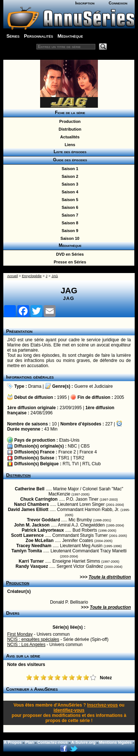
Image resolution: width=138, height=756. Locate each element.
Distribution (68, 129)
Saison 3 (68, 184)
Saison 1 (68, 168)
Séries (13, 36)
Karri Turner (31, 561)
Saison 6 (68, 207)
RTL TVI (71, 463)
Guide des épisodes (68, 159)
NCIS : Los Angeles (26, 644)
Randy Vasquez (31, 566)
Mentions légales (115, 742)
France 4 (88, 452)
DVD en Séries (69, 254)
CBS (85, 446)
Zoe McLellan (40, 540)
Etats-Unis (69, 440)
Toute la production (110, 607)
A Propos (13, 742)
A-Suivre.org (83, 742)
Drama (35, 386)
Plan (29, 742)
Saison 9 (68, 230)
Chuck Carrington (38, 499)
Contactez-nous (53, 742)
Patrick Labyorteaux (43, 530)
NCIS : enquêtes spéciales (33, 639)
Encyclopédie (32, 276)
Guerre (81, 386)
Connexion (118, 3)
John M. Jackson (32, 525)
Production (69, 121)
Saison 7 (68, 215)
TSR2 (78, 457)
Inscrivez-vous (102, 705)
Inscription (84, 3)
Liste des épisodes (68, 151)
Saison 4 (68, 192)
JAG (55, 276)
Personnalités (38, 36)
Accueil (12, 276)
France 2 (67, 452)
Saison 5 (68, 199)
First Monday (19, 634)
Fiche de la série (69, 112)
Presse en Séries (69, 262)
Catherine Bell (30, 488)
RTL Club (91, 463)
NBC (72, 446)
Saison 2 (68, 176)
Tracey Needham (33, 545)
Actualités (68, 137)
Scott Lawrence (27, 535)
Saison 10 (68, 238)
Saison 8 (68, 223)
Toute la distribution (110, 577)
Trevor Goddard (43, 519)
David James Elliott (28, 509)
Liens (69, 144)
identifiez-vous (68, 710)
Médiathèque (70, 36)
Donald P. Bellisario (69, 602)
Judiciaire (103, 386)
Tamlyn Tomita (26, 550)
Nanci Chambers (31, 504)
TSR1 (64, 457)
